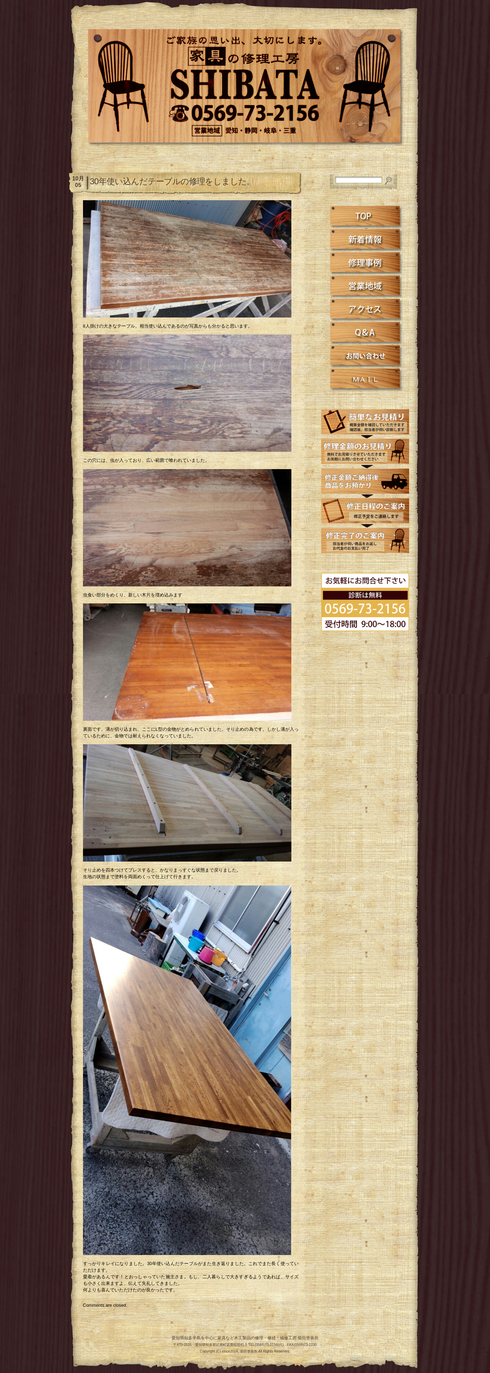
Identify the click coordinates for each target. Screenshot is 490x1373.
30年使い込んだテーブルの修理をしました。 (172, 181)
